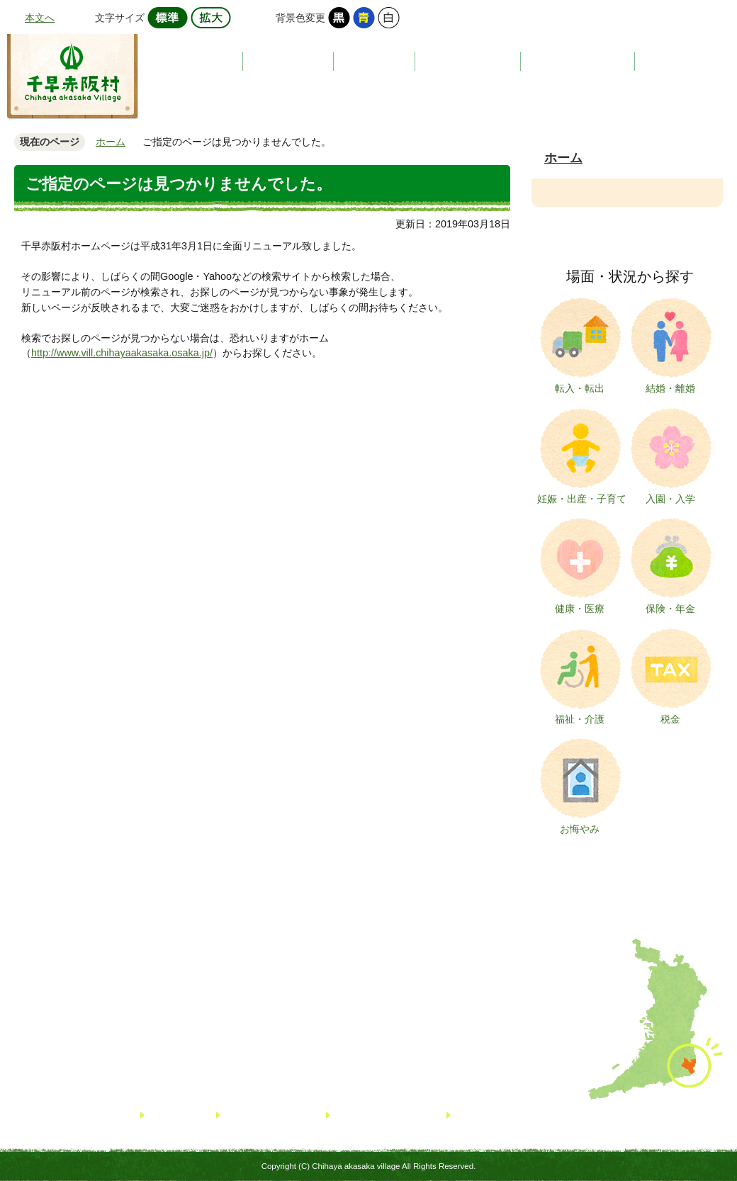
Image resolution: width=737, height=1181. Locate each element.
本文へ (40, 17)
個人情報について (372, 1114)
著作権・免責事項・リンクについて (529, 1114)
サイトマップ (253, 1114)
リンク (163, 1114)
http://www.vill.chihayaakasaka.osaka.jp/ (122, 352)
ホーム (110, 141)
